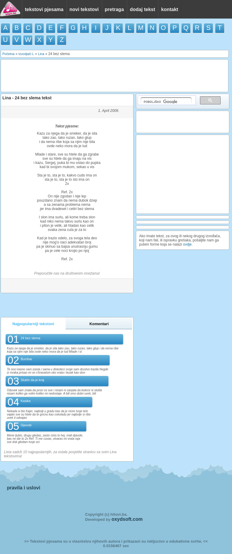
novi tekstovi (84, 9)
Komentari (99, 324)
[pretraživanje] (166, 100)
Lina (41, 54)
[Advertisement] (112, 75)
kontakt (169, 9)
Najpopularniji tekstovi (33, 324)
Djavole (26, 425)
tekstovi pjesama (44, 9)
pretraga (114, 9)
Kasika (26, 401)
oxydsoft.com (126, 519)
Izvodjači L (26, 54)
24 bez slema (30, 338)
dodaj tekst (142, 9)
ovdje (187, 244)
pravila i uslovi (23, 487)
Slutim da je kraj (32, 380)
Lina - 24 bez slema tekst (26, 97)
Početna (8, 54)
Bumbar (26, 359)
